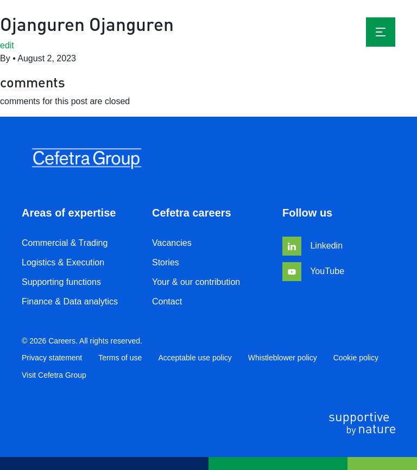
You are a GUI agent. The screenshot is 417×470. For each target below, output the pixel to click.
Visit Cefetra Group (54, 375)
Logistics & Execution (63, 262)
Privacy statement (52, 357)
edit (7, 45)
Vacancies (172, 242)
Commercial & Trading (65, 242)
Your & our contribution (196, 282)
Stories (165, 262)
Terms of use (120, 357)
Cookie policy (355, 357)
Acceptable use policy (194, 357)
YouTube (313, 271)
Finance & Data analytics (70, 301)
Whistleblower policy (282, 357)
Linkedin (312, 245)
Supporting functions (61, 282)
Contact (167, 301)
